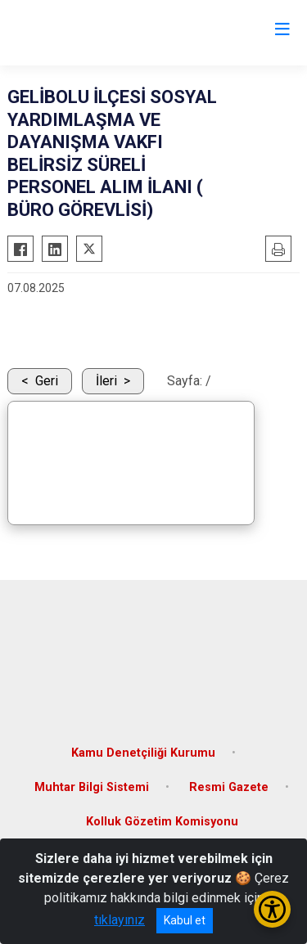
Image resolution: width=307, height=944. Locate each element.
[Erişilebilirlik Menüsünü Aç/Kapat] (272, 909)
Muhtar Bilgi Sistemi (91, 787)
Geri (46, 381)
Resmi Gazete (229, 787)
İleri (106, 381)
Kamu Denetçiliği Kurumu (143, 753)
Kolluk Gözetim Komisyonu (162, 822)
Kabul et (184, 920)
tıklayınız (119, 920)
